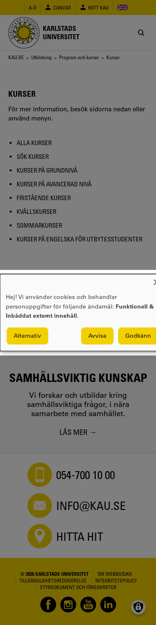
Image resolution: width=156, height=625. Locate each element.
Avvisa (97, 335)
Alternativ (27, 335)
